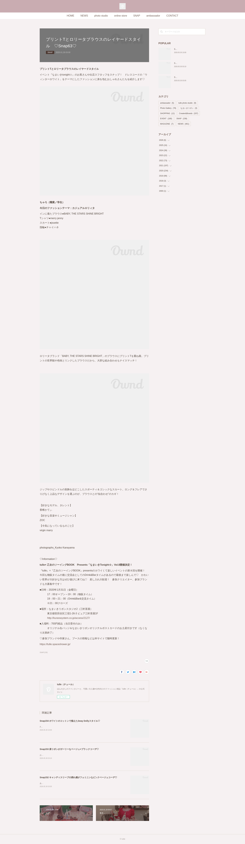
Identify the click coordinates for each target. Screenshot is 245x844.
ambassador (153, 15)
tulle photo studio (187, 103)
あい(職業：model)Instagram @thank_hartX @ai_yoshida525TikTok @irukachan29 (76, 783)
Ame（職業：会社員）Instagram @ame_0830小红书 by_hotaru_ (68, 727)
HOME (70, 15)
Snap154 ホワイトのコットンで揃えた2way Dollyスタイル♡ (70, 721)
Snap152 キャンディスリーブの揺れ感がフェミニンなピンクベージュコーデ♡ (78, 777)
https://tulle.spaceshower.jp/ (55, 644)
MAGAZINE (166, 124)
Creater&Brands (188, 113)
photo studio (101, 15)
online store (120, 15)
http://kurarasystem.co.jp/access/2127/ (68, 618)
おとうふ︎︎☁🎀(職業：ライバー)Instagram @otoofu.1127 (64, 755)
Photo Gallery (168, 108)
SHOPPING (167, 113)
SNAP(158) (44, 652)
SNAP (136, 15)
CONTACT (172, 15)
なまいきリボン (188, 108)
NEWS (84, 15)
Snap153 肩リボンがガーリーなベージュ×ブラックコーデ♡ (69, 749)
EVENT (166, 118)
